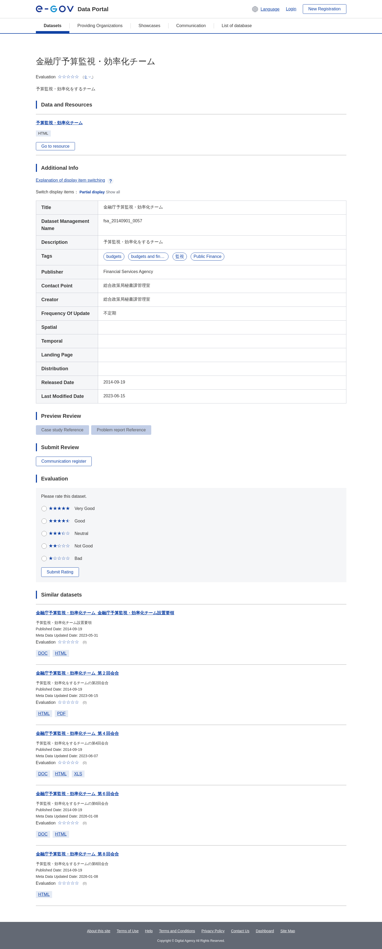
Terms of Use (127, 931)
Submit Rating (60, 572)
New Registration (324, 9)
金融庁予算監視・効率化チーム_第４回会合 (77, 733)
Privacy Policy (213, 931)
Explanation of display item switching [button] (75, 180)
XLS (78, 774)
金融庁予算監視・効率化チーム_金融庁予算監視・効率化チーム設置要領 (105, 613)
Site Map (287, 931)
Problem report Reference (121, 430)
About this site (98, 931)
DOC (43, 653)
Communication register (63, 461)
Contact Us (240, 931)
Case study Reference (62, 430)
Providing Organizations (100, 25)
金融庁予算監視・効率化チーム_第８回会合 (77, 854)
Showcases (149, 25)
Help (149, 931)
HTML (61, 653)
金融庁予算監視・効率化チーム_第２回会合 (77, 673)
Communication (191, 25)
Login (291, 9)
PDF (61, 713)
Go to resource (55, 146)
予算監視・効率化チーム (59, 123)
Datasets (53, 25)
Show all (113, 192)
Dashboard (265, 931)
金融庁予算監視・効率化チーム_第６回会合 (77, 793)
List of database (237, 25)
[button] (265, 9)
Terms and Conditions (177, 931)
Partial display (92, 192)
